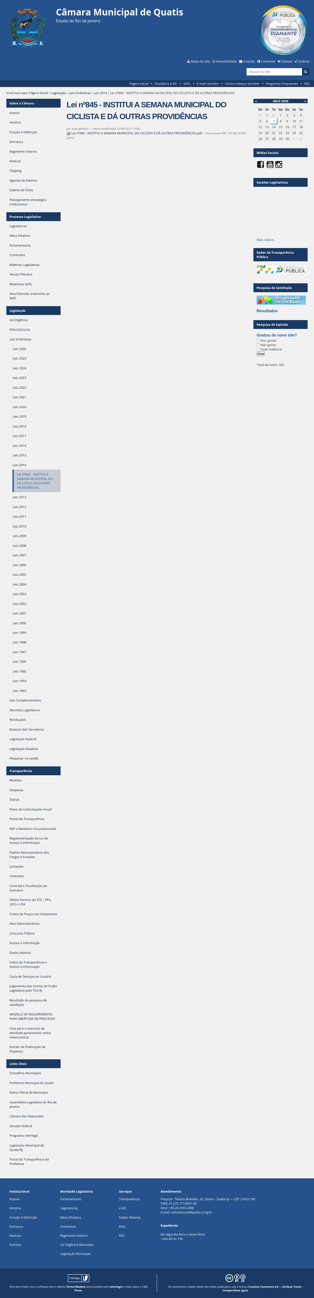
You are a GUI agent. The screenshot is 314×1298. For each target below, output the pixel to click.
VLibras (304, 61)
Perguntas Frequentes (282, 83)
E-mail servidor (208, 83)
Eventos (15, 1244)
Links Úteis (17, 1063)
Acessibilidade (226, 61)
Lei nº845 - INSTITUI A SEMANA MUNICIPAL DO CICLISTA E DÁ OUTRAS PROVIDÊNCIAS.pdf (134, 133)
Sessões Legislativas (272, 182)
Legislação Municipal (75, 1253)
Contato (249, 61)
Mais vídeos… (266, 239)
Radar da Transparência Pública (275, 254)
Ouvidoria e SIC (166, 83)
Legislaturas (69, 1208)
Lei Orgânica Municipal (76, 1244)
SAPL (187, 83)
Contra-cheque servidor (242, 83)
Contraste (268, 61)
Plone (78, 1290)
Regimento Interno (74, 1235)
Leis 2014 (100, 93)
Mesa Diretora (70, 1217)
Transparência (20, 771)
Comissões (68, 1226)
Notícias (15, 1235)
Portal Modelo (75, 1286)
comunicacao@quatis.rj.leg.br (192, 1212)
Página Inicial (139, 83)
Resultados (267, 311)
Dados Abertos (130, 1217)
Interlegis (116, 1286)
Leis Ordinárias (80, 93)
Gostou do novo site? (277, 335)
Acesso (14, 1199)
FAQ (122, 1226)
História (15, 1208)
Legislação (58, 93)
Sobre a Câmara (21, 103)
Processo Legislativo (25, 216)
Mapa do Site (200, 61)
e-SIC (122, 1208)
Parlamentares (70, 1199)
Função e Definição (23, 1217)
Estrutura (16, 1226)
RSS (307, 83)
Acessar (287, 61)
